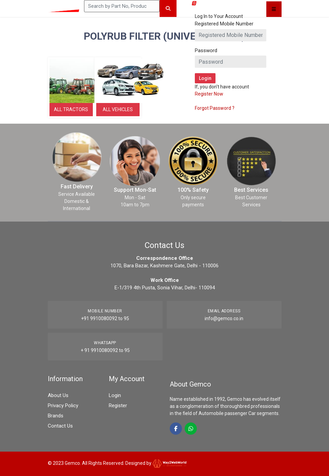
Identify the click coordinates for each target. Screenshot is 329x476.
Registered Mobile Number (224, 24)
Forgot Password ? (214, 108)
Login (115, 395)
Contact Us (60, 426)
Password (206, 50)
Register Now (209, 94)
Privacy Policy (63, 405)
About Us (58, 395)
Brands (55, 416)
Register (118, 405)
